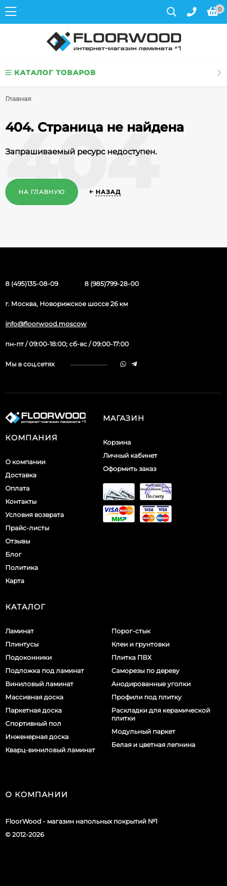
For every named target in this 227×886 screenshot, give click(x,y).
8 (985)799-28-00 (111, 284)
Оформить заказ (129, 469)
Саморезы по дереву (145, 671)
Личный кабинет (130, 455)
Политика (21, 567)
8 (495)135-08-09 (31, 284)
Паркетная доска (33, 710)
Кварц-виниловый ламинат (50, 750)
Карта (14, 581)
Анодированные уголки (151, 684)
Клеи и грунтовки (140, 644)
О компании (25, 462)
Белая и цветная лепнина (153, 745)
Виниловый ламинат (39, 684)
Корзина (117, 442)
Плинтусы (22, 644)
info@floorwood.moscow (46, 324)
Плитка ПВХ (131, 657)
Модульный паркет (143, 731)
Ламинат (19, 631)
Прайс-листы (27, 528)
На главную (41, 192)
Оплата (17, 488)
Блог (13, 554)
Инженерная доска (37, 737)
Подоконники (28, 657)
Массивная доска (34, 697)
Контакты (20, 501)
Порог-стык (130, 631)
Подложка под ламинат (44, 671)
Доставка (20, 475)
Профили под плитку (146, 697)
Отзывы (17, 541)
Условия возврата (34, 515)
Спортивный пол (33, 723)
